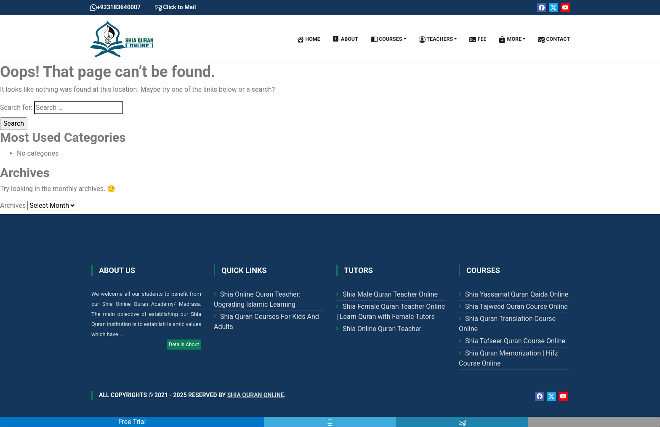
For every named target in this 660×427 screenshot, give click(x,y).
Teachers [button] (436, 39)
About (345, 39)
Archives (13, 206)
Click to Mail (175, 7)
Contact (554, 39)
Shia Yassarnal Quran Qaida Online (516, 294)
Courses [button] (386, 39)
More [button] (510, 39)
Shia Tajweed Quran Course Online (516, 306)
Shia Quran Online (255, 395)
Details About (184, 344)
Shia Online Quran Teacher (382, 329)
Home (308, 39)
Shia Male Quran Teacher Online (390, 294)
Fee (477, 39)
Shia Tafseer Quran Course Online (515, 341)
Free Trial (132, 422)
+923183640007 (115, 7)
